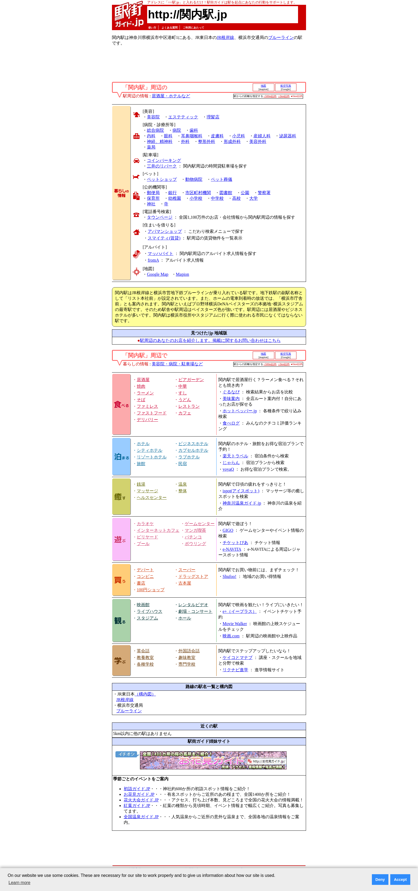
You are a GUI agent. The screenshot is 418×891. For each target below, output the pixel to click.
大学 (253, 198)
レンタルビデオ (193, 604)
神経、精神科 (159, 141)
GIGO (228, 530)
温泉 (182, 484)
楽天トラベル (235, 456)
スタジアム (147, 618)
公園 (245, 192)
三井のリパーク (162, 166)
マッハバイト (160, 253)
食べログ (231, 423)
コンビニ (145, 576)
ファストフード (152, 413)
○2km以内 (284, 96)
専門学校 (186, 664)
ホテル (143, 443)
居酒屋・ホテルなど (171, 96)
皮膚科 (217, 136)
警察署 (264, 192)
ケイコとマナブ (237, 657)
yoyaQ (228, 469)
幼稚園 (174, 198)
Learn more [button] (19, 882)
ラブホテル (189, 457)
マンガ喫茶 (195, 530)
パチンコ (193, 537)
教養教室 (145, 657)
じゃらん (231, 462)
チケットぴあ (235, 542)
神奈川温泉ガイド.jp (242, 503)
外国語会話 (189, 651)
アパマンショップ (165, 231)
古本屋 (184, 583)
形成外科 (232, 141)
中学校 (217, 198)
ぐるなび (231, 392)
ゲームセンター (200, 523)
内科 (151, 136)
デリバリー (147, 419)
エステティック (183, 117)
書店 (141, 583)
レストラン (189, 406)
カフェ (184, 413)
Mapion (182, 274)
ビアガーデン (191, 379)
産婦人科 (262, 136)
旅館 (141, 463)
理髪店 (213, 117)
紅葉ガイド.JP (137, 805)
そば (141, 399)
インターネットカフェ (158, 530)
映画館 (143, 604)
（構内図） (145, 694)
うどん (184, 399)
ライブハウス (149, 611)
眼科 (168, 136)
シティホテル (149, 450)
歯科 (194, 130)
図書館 (225, 192)
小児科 (238, 136)
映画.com (231, 636)
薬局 (151, 147)
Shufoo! (229, 576)
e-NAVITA (232, 549)
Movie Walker (235, 623)
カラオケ (145, 523)
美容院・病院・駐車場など (177, 364)
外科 (185, 141)
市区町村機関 (198, 192)
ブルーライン (281, 37)
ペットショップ (162, 179)
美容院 (153, 117)
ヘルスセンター (152, 497)
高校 (236, 198)
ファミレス (147, 406)
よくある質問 (170, 27)
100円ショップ (150, 590)
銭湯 (141, 484)
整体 (182, 491)
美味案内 (231, 398)
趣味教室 (186, 657)
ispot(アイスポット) (241, 491)
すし (182, 393)
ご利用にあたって (193, 27)
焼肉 (141, 386)
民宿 (182, 463)
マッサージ (147, 491)
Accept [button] (400, 879)
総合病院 (155, 130)
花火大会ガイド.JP (141, 800)
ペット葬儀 (221, 179)
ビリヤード (147, 537)
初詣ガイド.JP (137, 788)
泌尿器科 (287, 136)
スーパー (186, 570)
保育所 (153, 198)
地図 (263, 85)
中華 (182, 386)
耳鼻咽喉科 (191, 136)
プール (143, 543)
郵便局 (153, 192)
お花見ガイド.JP (139, 794)
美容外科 (257, 141)
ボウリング (195, 543)
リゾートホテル (152, 457)
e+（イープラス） (240, 611)
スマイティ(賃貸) (164, 238)
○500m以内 (270, 96)
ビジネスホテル (193, 443)
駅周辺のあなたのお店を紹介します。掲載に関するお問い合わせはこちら (210, 340)
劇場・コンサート (195, 611)
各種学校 (145, 664)
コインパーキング (164, 160)
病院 (176, 130)
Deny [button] (380, 879)
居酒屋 (143, 379)
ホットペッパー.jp (240, 411)
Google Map (157, 274)
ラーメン (145, 393)
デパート (145, 570)
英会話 (143, 651)
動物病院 (193, 179)
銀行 (172, 192)
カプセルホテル (193, 450)
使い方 (152, 27)
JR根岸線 (225, 37)
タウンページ (159, 217)
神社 (151, 204)
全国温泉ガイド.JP (141, 816)
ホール (184, 618)
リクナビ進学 (235, 670)
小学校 (196, 198)
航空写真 (285, 85)
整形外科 (206, 141)
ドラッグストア (193, 576)
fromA (153, 260)
